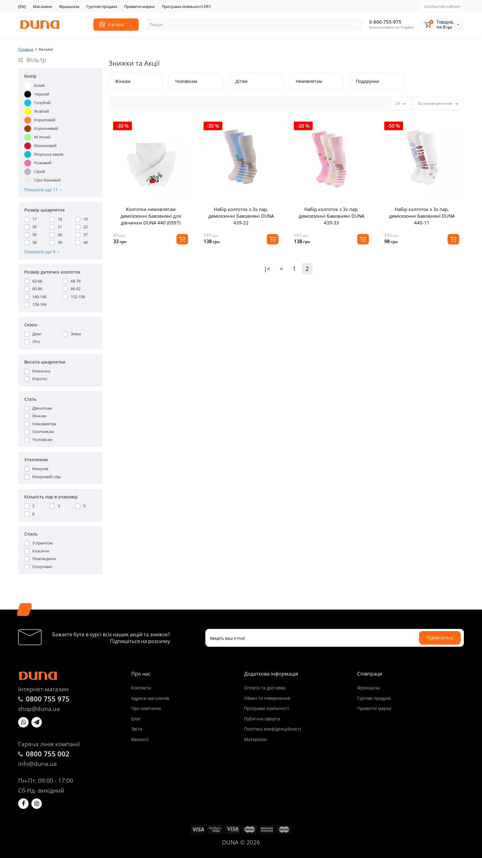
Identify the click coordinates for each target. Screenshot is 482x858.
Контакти (141, 688)
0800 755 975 (47, 698)
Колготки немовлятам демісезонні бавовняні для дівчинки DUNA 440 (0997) (150, 216)
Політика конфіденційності (272, 729)
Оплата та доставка (265, 688)
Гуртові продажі (101, 6)
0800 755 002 (47, 753)
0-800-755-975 (385, 22)
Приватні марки (139, 6)
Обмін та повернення (267, 698)
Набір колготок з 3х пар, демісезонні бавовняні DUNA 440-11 (422, 216)
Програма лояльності (266, 708)
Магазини (42, 6)
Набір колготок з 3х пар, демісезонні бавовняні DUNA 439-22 (241, 216)
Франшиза (69, 6)
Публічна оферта (262, 719)
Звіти (136, 729)
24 (400, 103)
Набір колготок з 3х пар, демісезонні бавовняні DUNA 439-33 (331, 216)
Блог (136, 719)
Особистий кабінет (442, 6)
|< (267, 268)
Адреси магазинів (150, 698)
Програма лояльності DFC (186, 6)
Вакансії (139, 739)
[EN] (22, 6)
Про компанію (146, 708)
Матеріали (255, 739)
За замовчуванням (438, 103)
